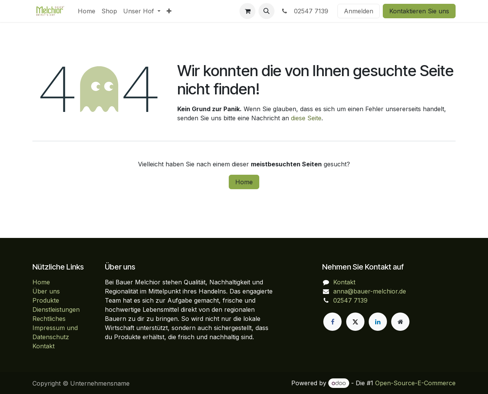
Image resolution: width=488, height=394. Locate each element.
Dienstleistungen (56, 309)
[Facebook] (332, 322)
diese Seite (306, 118)
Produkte (45, 300)
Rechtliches (49, 318)
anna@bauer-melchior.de (369, 291)
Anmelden (358, 11)
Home (244, 182)
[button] (266, 11)
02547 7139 (304, 11)
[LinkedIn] (378, 322)
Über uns (46, 291)
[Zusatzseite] (400, 322)
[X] (355, 322)
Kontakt (43, 346)
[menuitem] (86, 11)
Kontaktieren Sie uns (419, 11)
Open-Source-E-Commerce (415, 383)
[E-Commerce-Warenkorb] (247, 11)
